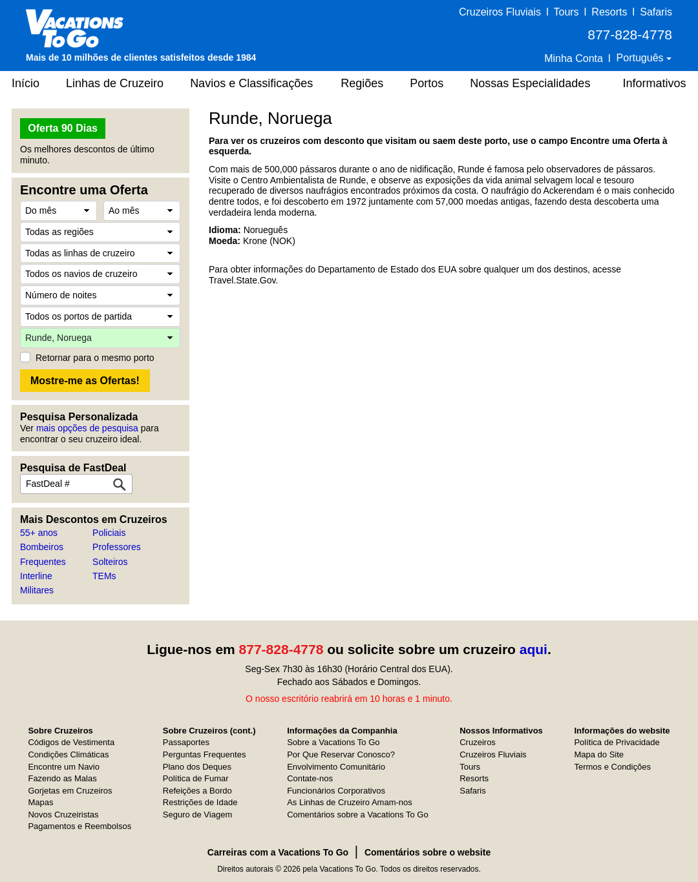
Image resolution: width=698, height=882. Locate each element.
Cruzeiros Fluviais (500, 11)
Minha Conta (573, 58)
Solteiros (109, 562)
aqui (533, 649)
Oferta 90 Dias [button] (63, 128)
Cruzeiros (478, 742)
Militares (37, 590)
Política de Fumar (196, 778)
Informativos (654, 83)
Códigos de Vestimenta (71, 742)
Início (25, 83)
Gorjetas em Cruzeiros (70, 790)
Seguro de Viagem (197, 814)
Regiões (362, 83)
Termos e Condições (612, 767)
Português (641, 57)
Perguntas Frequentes (204, 754)
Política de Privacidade (616, 742)
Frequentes (43, 562)
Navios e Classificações (251, 83)
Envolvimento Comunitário (336, 767)
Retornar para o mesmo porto (95, 358)
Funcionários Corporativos (336, 790)
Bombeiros (41, 547)
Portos (426, 83)
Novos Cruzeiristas (63, 814)
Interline (36, 576)
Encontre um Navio (64, 767)
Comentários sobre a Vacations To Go (357, 814)
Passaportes (186, 742)
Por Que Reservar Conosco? (341, 754)
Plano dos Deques (197, 767)
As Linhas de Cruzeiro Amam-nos (349, 802)
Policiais (108, 533)
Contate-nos (310, 778)
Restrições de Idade (200, 802)
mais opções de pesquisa (87, 428)
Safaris (656, 11)
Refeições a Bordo (197, 790)
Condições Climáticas (68, 754)
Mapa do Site (599, 754)
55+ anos (39, 533)
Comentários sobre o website (428, 852)
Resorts (609, 11)
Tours (565, 11)
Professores (116, 547)
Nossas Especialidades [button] (530, 83)
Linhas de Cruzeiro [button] (115, 83)
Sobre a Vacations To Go (333, 742)
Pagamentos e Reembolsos (79, 826)
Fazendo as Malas (62, 778)
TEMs (104, 576)
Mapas (40, 802)
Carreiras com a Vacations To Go (277, 852)
